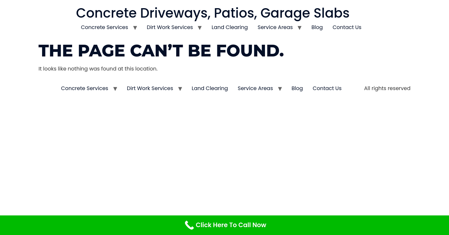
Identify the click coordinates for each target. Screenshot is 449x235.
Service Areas (275, 27)
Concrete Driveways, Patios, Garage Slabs (212, 13)
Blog (317, 27)
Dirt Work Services (170, 27)
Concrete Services (104, 27)
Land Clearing (229, 27)
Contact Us (347, 27)
